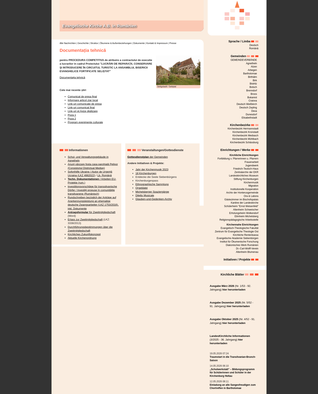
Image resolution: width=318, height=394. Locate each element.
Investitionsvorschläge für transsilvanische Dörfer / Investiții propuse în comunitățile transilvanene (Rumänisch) (92, 190)
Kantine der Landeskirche (244, 202)
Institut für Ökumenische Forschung (239, 241)
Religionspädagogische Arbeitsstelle (238, 219)
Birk (255, 80)
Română (253, 48)
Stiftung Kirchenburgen (246, 179)
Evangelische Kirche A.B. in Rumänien (99, 26)
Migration (253, 185)
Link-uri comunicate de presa (85, 103)
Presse (172, 43)
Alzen (254, 66)
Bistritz (253, 83)
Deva (254, 111)
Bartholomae (250, 73)
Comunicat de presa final (82, 96)
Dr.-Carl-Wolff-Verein (247, 248)
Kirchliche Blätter (232, 274)
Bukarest (252, 97)
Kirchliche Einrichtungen (244, 155)
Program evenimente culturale (85, 122)
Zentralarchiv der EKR (246, 172)
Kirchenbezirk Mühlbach (245, 139)
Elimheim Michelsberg (246, 216)
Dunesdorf (251, 114)
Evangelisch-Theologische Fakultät (239, 228)
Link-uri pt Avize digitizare (83, 111)
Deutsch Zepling (248, 107)
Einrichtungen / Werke (235, 150)
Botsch (253, 87)
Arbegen (252, 70)
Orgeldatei (141, 187)
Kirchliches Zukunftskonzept (84, 234)
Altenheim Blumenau (247, 252)
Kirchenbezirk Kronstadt (245, 132)
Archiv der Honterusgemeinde (242, 192)
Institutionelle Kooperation (244, 189)
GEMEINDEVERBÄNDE (244, 60)
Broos (254, 94)
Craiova (253, 100)
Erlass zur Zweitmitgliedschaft (85, 219)
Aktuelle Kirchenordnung (82, 237)
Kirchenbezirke (240, 125)
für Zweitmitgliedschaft (91, 212)
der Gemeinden (147, 156)
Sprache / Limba (239, 41)
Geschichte (83, 43)
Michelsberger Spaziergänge (152, 191)
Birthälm (252, 77)
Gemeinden (238, 56)
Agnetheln (251, 63)
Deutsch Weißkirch (247, 104)
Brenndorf (251, 90)
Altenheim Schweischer (245, 209)
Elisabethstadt (249, 117)
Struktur (94, 43)
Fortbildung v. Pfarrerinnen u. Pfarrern (238, 158)
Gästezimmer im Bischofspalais (241, 199)
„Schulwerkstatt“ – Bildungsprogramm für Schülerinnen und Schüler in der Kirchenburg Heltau (232, 373)
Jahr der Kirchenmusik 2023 (151, 169)
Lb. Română (104, 175)
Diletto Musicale (144, 195)
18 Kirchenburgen (145, 173)
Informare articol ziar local (83, 100)
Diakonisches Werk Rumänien (242, 245)
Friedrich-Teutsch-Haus (245, 168)
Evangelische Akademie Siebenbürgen (237, 238)
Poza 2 (72, 118)
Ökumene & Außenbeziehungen (116, 43)
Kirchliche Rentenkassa (245, 235)
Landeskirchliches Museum (243, 175)
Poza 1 (72, 114)
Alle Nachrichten (68, 43)
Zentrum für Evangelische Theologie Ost (236, 231)
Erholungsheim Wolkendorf (243, 213)
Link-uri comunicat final (81, 107)
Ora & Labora (251, 196)
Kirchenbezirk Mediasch (245, 135)
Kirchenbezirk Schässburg (244, 142)
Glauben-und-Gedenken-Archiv (153, 199)
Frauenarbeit (251, 162)
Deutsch (253, 45)
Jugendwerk (251, 165)
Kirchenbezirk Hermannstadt (243, 128)
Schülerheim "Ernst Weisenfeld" (241, 206)
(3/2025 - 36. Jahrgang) (230, 339)
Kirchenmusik (251, 182)
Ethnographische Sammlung (152, 184)
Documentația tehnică (72, 77)
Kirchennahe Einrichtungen (242, 224)
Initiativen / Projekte (236, 259)
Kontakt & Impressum (157, 43)
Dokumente (139, 43)
